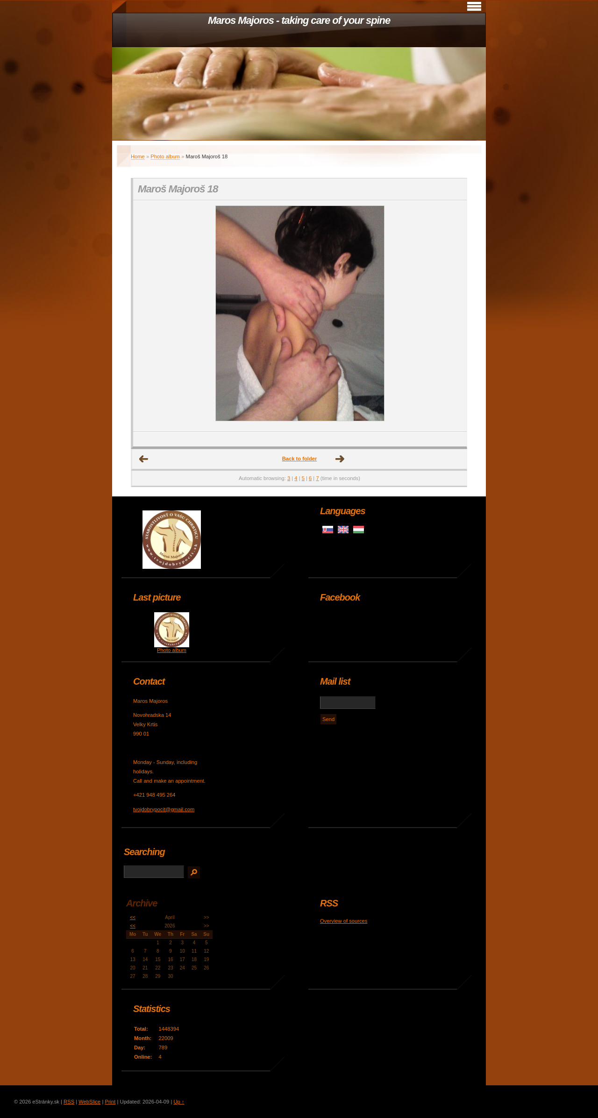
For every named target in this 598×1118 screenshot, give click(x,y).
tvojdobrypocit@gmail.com (163, 809)
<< (132, 917)
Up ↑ (178, 1101)
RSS (69, 1101)
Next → (340, 459)
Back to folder (299, 458)
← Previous (144, 459)
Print (110, 1101)
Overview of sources (343, 921)
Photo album (165, 156)
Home (138, 156)
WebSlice (89, 1101)
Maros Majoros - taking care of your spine (299, 20)
